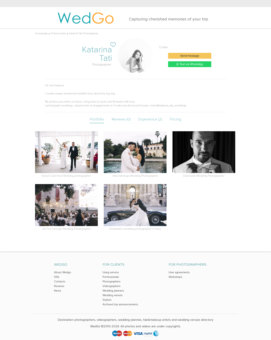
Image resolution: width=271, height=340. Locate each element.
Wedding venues (113, 295)
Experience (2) (150, 119)
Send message (189, 56)
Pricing (175, 119)
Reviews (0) (121, 119)
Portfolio (97, 119)
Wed (85, 17)
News (57, 290)
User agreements (179, 272)
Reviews (59, 286)
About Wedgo (62, 272)
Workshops (175, 277)
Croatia (163, 47)
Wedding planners (113, 290)
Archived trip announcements (120, 304)
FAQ (56, 277)
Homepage (41, 33)
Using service (111, 272)
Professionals (58, 33)
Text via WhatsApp (189, 64)
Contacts (59, 281)
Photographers (112, 281)
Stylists (107, 300)
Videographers (112, 286)
